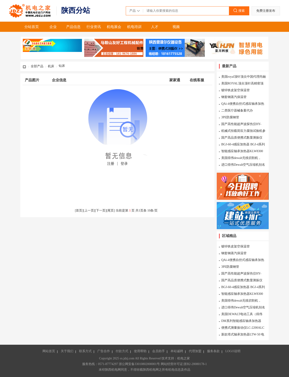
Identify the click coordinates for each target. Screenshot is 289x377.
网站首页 (48, 351)
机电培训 (134, 27)
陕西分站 (75, 10)
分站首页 (31, 27)
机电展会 (114, 27)
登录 (124, 163)
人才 (154, 27)
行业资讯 (93, 27)
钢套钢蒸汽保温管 (234, 97)
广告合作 (103, 351)
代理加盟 (195, 351)
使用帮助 (140, 351)
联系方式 (85, 351)
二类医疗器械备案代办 (237, 110)
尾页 (110, 210)
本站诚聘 (176, 351)
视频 (176, 27)
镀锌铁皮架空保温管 (235, 90)
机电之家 (30, 11)
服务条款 (213, 351)
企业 (53, 27)
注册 (110, 163)
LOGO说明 (232, 351)
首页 (24, 66)
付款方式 (122, 351)
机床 (51, 66)
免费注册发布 (265, 10)
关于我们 (67, 351)
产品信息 (73, 27)
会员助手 (158, 351)
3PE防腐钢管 (230, 117)
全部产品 (37, 66)
